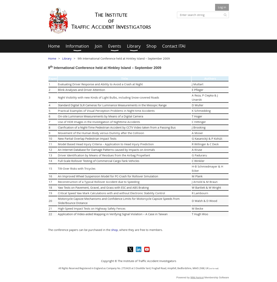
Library (67, 58)
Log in (222, 7)
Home (52, 58)
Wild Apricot (197, 277)
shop (114, 230)
